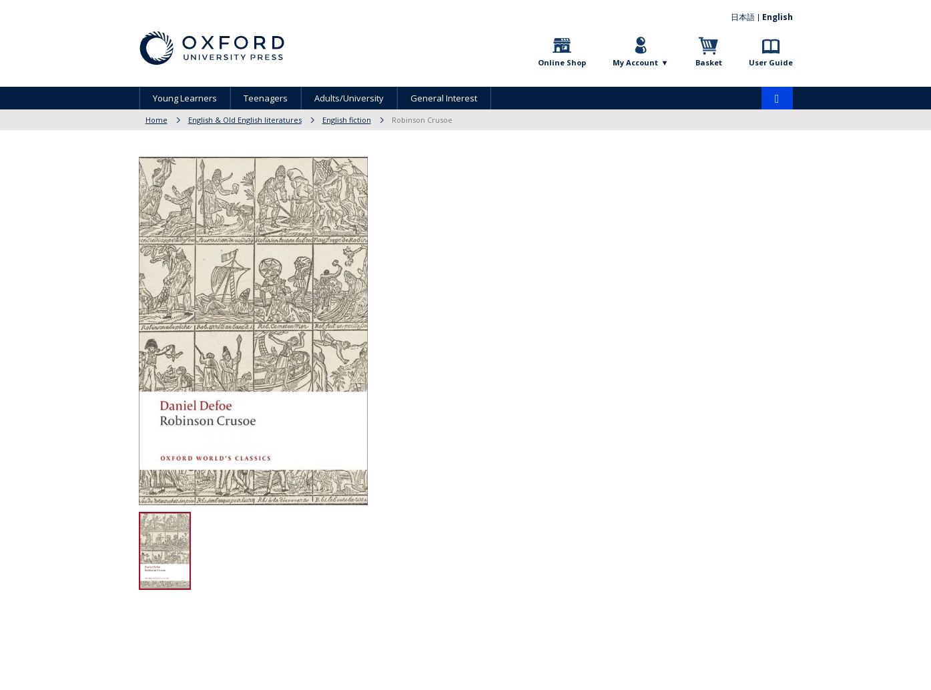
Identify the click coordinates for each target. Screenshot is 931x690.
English (777, 17)
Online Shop (562, 62)
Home (156, 120)
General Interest (443, 98)
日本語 (743, 17)
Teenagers (266, 98)
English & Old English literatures (245, 120)
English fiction (346, 120)
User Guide (771, 62)
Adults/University (349, 98)
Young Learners (185, 98)
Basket (708, 62)
